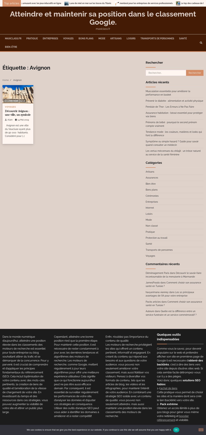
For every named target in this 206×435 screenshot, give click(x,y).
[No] (201, 429)
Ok (176, 430)
